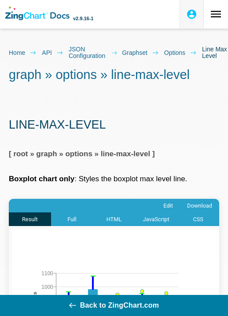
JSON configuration (93, 52)
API (52, 52)
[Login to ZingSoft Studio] (192, 14)
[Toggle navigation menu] (216, 14)
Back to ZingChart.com (114, 305)
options (180, 52)
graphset (140, 52)
